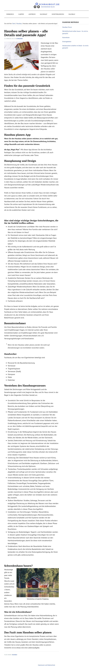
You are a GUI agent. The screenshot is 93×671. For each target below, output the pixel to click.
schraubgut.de (46, 5)
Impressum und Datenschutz (46, 665)
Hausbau (14, 654)
